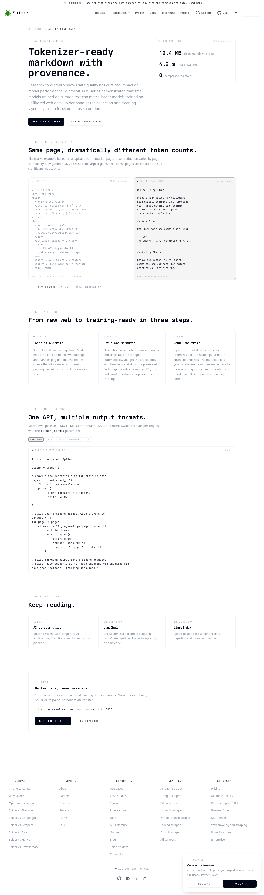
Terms (63, 818)
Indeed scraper (170, 825)
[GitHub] (119, 878)
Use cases (36, 29)
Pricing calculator (20, 788)
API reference (119, 825)
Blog (113, 839)
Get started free (46, 121)
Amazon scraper (171, 788)
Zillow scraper (169, 803)
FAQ (62, 825)
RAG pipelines (89, 721)
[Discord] (127, 878)
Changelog (117, 854)
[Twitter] (136, 878)
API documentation (86, 121)
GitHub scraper (170, 832)
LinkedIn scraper (171, 810)
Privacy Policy (209, 875)
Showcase (116, 803)
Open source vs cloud (23, 803)
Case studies (118, 796)
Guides (114, 832)
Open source (67, 803)
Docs (113, 818)
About (63, 788)
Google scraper (170, 796)
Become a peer (225, 803)
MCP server (218, 818)
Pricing (215, 788)
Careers (64, 796)
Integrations (118, 810)
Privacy (64, 810)
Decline (204, 883)
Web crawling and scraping (229, 825)
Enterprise (218, 839)
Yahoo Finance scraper (175, 818)
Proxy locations (221, 832)
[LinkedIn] (144, 878)
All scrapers (168, 839)
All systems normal (132, 868)
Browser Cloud (221, 810)
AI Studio (222, 796)
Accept (240, 883)
